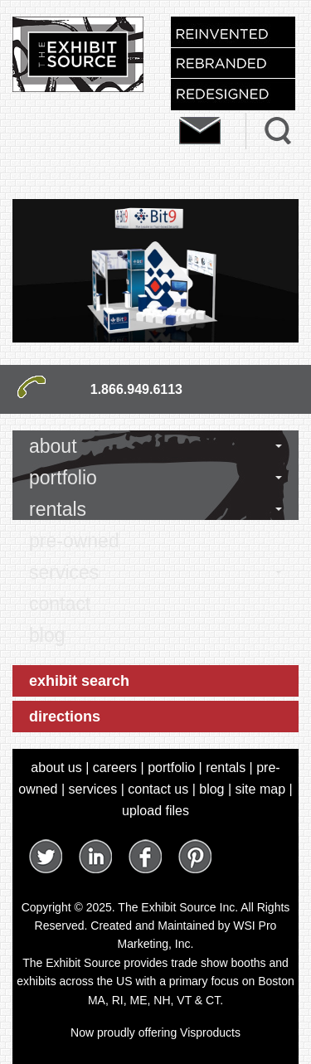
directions (64, 716)
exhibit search (79, 681)
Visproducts (210, 1032)
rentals (57, 509)
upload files (155, 811)
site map (260, 789)
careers (115, 767)
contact (59, 604)
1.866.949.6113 (136, 389)
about (53, 446)
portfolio (63, 477)
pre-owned (74, 540)
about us (56, 767)
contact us (158, 789)
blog (47, 635)
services (64, 572)
